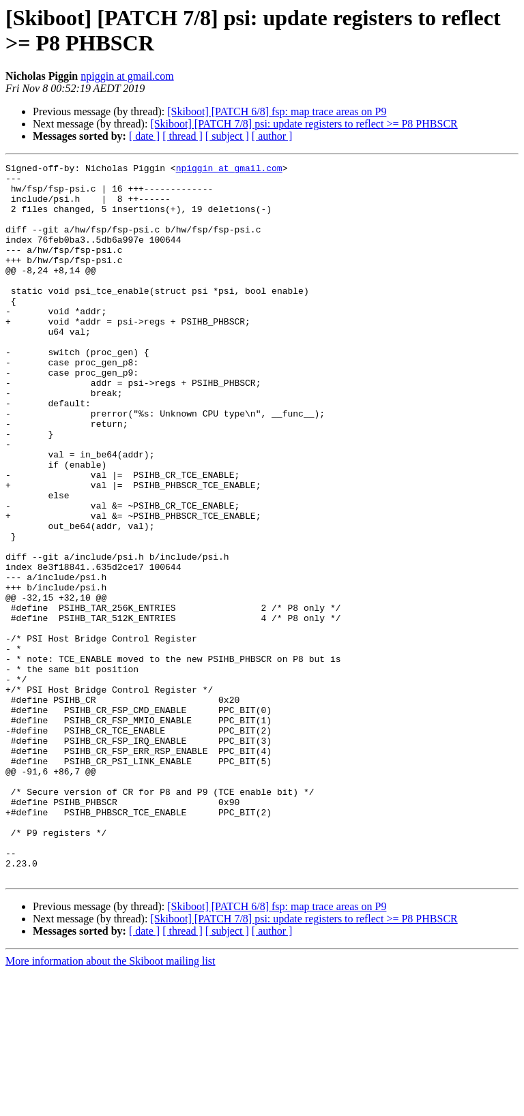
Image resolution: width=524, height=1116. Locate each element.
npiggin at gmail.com (127, 76)
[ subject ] (227, 136)
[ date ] (144, 136)
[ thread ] (182, 136)
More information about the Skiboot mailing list (110, 1104)
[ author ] (272, 136)
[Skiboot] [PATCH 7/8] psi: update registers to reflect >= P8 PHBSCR (303, 124)
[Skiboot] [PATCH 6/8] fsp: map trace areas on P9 (276, 111)
